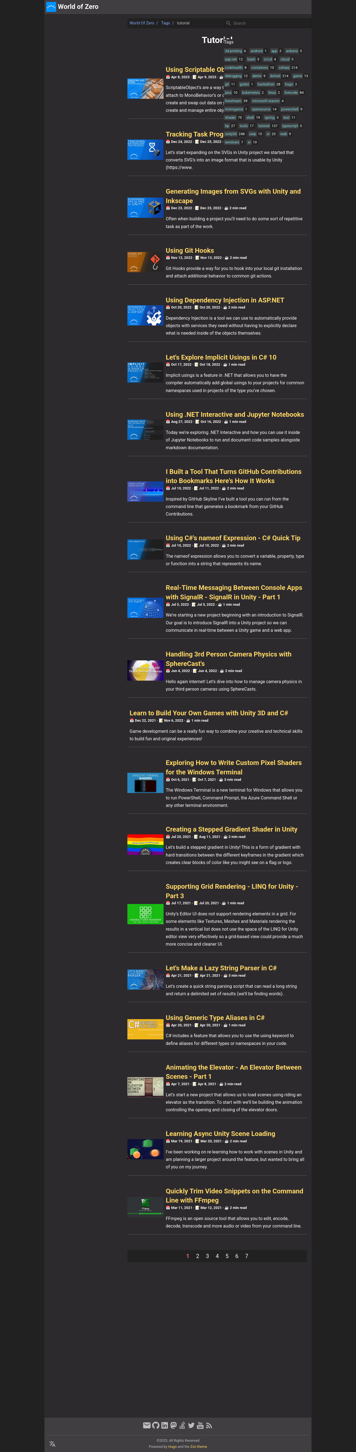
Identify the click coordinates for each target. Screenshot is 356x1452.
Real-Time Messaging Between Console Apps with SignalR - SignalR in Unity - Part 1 (147, 663)
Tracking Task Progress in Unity (134, 142)
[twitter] (191, 1428)
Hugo (172, 1447)
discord (301, 6)
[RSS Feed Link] (209, 1428)
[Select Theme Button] (269, 7)
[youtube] (200, 1428)
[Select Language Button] (52, 1444)
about (284, 6)
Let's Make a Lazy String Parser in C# (142, 1084)
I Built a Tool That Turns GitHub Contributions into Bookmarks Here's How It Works (142, 520)
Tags (87, 23)
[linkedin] (164, 1428)
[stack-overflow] (182, 1428)
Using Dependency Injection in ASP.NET (146, 315)
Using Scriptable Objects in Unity (136, 70)
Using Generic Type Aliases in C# (136, 1141)
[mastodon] (173, 1428)
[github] (155, 1428)
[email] (146, 1428)
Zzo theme (198, 1447)
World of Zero (63, 23)
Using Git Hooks (111, 258)
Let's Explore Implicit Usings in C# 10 (142, 380)
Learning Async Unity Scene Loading (142, 1273)
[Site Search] (267, 23)
